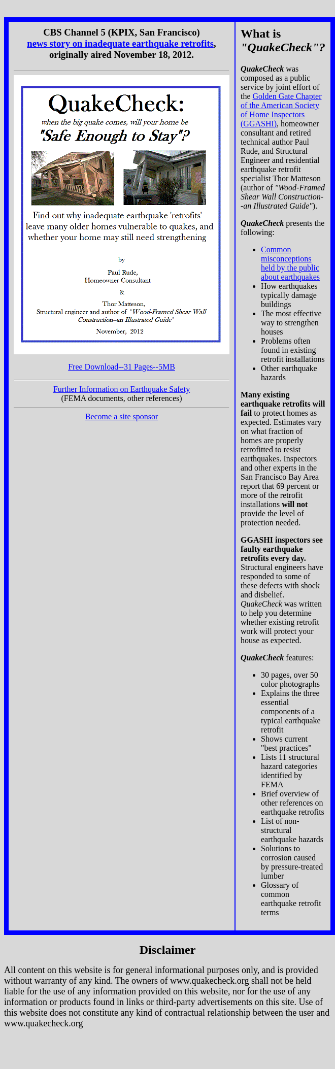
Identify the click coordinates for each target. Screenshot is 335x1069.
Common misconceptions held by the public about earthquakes (290, 263)
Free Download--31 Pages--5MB (121, 366)
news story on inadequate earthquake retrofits (120, 43)
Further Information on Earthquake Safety (121, 389)
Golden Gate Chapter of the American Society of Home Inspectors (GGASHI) (281, 110)
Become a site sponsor (121, 416)
